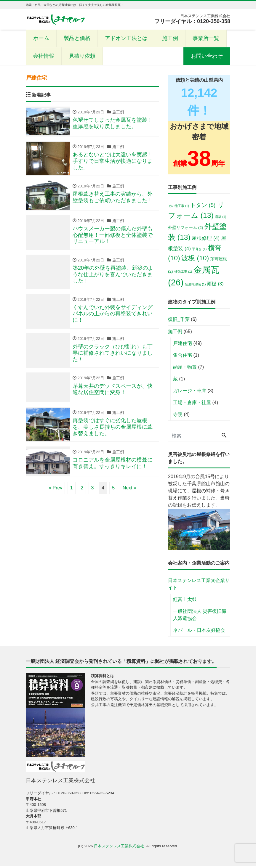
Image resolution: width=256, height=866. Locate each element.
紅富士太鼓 (185, 599)
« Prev (55, 488)
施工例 (170, 38)
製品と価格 (77, 38)
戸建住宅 (182, 343)
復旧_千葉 (179, 319)
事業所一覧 (206, 38)
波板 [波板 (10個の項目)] (195, 258)
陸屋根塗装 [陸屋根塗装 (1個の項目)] (195, 284)
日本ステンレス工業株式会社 (119, 846)
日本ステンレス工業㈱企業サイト (199, 584)
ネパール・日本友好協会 (199, 630)
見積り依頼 (82, 56)
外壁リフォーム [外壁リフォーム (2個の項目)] (185, 227)
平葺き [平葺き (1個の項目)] (199, 249)
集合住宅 (182, 355)
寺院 (178, 414)
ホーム (41, 38)
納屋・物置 (185, 366)
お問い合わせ (207, 56)
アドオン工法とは (126, 38)
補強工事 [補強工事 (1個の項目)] (183, 271)
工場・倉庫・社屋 (192, 402)
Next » (129, 488)
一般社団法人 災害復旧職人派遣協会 (199, 615)
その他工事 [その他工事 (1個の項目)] (178, 206)
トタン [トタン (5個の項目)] (202, 205)
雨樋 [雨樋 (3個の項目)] (215, 283)
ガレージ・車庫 (189, 390)
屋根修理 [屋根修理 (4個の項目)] (206, 238)
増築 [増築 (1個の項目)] (220, 216)
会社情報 (43, 56)
